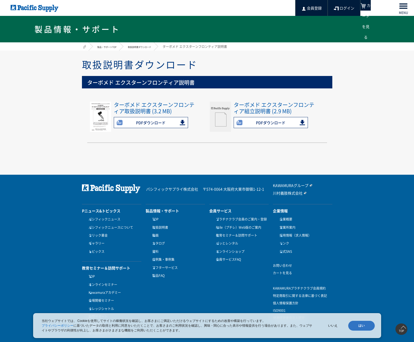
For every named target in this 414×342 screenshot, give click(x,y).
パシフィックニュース (103, 219)
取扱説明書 (159, 225)
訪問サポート (96, 300)
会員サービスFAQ (227, 251)
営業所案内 (286, 225)
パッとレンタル (226, 238)
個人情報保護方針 (285, 295)
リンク (283, 238)
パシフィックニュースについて (109, 225)
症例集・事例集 (162, 251)
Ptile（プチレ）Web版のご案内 (237, 225)
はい (361, 325)
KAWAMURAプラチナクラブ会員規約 (299, 280)
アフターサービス (163, 258)
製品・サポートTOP (111, 46)
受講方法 (93, 307)
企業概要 (284, 219)
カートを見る (282, 265)
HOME (84, 46)
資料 (154, 245)
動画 (154, 232)
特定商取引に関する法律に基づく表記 (300, 287)
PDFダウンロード (150, 122)
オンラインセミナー (101, 275)
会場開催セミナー (100, 287)
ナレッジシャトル (100, 294)
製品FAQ (157, 264)
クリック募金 (96, 232)
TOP (90, 268)
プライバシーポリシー (57, 325)
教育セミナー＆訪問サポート (235, 232)
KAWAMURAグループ (288, 185)
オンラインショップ (229, 245)
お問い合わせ (282, 257)
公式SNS (284, 245)
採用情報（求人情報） (294, 232)
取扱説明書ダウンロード (154, 46)
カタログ (157, 238)
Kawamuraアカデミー (103, 281)
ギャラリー (95, 238)
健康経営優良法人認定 (289, 310)
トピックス (95, 245)
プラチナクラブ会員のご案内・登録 (240, 219)
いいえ (333, 325)
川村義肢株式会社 (285, 193)
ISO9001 (279, 302)
